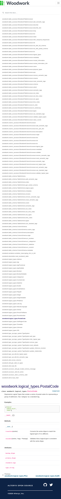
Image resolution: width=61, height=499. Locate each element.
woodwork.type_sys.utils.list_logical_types (14, 354)
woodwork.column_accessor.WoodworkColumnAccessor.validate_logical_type (25, 173)
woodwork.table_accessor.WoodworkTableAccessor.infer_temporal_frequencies (25, 39)
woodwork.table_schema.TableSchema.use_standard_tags (19, 223)
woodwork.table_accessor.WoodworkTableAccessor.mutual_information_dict (25, 63)
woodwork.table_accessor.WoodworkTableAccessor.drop (19, 31)
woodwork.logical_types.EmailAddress (13, 289)
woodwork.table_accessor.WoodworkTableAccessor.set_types (20, 99)
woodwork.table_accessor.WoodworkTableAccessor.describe (20, 25)
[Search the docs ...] (30, 13)
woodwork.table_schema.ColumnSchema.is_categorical (19, 241)
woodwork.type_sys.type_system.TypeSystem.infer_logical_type (21, 339)
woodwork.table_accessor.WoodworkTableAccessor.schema (20, 84)
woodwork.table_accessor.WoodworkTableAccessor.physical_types (22, 69)
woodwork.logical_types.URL (10, 330)
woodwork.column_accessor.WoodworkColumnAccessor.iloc (20, 137)
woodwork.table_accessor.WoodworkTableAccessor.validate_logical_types (24, 117)
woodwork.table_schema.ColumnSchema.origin (16, 235)
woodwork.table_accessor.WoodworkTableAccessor (17, 19)
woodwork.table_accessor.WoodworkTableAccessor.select (19, 87)
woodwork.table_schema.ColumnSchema (14, 226)
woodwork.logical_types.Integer (11, 295)
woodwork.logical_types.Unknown (12, 327)
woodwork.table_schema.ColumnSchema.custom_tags (18, 229)
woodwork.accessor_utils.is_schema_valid (14, 375)
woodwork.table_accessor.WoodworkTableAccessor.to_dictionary (21, 108)
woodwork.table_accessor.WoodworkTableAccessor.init (18, 42)
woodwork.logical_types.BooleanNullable (14, 274)
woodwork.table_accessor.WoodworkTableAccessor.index (19, 36)
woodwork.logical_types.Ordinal (11, 309)
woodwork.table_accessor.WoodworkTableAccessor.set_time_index (22, 96)
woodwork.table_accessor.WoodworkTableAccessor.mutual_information (23, 60)
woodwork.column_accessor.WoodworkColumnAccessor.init (20, 140)
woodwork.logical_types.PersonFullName (14, 312)
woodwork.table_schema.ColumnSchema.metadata (17, 250)
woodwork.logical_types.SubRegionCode (14, 321)
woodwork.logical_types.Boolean (12, 271)
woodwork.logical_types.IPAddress (12, 300)
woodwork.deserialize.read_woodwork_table (15, 256)
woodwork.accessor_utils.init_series (13, 372)
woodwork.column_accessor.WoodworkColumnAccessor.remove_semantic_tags (26, 155)
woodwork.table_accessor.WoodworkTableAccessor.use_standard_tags (23, 114)
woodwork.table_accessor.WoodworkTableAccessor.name (19, 66)
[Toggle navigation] (58, 3)
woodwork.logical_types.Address (12, 259)
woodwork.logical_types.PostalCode (13, 318)
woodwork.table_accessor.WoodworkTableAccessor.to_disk (19, 105)
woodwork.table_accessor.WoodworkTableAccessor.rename (20, 78)
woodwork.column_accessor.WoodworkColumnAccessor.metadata (22, 149)
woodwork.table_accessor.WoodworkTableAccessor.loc (18, 51)
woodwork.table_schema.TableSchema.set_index (17, 209)
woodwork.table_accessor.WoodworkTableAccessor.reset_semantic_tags (24, 81)
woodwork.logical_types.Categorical (13, 277)
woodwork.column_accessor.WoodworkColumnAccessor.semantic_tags (23, 161)
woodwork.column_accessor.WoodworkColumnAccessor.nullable (21, 152)
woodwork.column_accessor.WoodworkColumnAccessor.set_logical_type (24, 164)
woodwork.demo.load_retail (10, 378)
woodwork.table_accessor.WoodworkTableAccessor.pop (19, 72)
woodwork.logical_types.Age (10, 262)
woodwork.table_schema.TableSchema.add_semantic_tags (19, 179)
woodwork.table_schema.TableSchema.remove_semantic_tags (21, 197)
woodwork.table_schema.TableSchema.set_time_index (18, 211)
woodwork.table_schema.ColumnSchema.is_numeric (18, 247)
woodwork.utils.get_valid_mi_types (12, 363)
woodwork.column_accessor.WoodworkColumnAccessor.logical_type (22, 146)
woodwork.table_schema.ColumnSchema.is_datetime (18, 244)
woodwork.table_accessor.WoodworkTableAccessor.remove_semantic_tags (24, 75)
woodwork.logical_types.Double (11, 286)
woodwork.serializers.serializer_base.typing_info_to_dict (19, 253)
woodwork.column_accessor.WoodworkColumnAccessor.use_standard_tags (25, 170)
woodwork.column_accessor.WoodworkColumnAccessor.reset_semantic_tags (25, 158)
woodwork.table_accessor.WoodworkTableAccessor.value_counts (21, 120)
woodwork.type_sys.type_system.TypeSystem (16, 333)
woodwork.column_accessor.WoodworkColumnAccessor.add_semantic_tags (25, 125)
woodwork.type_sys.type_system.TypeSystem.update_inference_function (24, 348)
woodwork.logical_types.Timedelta (12, 324)
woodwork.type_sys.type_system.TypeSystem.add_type (19, 336)
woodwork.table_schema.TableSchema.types (15, 220)
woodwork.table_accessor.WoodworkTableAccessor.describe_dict (21, 28)
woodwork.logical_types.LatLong (12, 303)
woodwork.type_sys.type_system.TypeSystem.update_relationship (22, 351)
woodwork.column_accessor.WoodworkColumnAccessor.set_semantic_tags (24, 167)
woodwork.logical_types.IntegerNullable (14, 297)
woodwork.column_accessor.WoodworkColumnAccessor (19, 122)
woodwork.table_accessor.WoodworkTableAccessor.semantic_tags (22, 90)
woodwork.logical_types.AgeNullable (13, 268)
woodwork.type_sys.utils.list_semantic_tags (15, 357)
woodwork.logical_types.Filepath (12, 292)
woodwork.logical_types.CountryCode (13, 280)
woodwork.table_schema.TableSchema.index (15, 182)
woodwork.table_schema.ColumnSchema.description (18, 232)
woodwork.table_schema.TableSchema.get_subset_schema (20, 185)
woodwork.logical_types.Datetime (12, 283)
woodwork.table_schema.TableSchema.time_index (17, 217)
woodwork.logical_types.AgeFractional (13, 265)
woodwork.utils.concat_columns (11, 360)
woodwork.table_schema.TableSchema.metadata (16, 191)
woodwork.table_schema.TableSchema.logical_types (18, 188)
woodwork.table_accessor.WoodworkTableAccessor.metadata (20, 57)
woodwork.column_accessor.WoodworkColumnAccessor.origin (20, 134)
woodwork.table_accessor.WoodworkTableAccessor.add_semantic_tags (23, 22)
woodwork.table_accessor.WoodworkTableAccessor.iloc (18, 33)
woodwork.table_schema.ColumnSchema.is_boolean (18, 238)
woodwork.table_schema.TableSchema (13, 176)
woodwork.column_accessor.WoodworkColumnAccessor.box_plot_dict (23, 128)
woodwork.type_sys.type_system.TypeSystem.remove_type (20, 342)
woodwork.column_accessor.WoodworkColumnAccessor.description (22, 131)
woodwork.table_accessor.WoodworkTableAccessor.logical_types (21, 54)
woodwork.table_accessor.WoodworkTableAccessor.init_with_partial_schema (25, 48)
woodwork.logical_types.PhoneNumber (13, 315)
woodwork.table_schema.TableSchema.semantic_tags (18, 206)
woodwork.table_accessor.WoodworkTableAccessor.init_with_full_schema (24, 45)
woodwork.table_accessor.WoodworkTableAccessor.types (19, 111)
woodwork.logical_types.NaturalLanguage (14, 306)
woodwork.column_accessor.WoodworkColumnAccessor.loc (20, 143)
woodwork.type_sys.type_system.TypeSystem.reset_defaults (20, 345)
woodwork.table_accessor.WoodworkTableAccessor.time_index (21, 102)
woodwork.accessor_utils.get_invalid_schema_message (19, 369)
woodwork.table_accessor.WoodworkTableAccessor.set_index (20, 93)
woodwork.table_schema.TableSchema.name (15, 203)
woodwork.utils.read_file (9, 366)
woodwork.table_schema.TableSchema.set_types (17, 214)
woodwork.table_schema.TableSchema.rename (16, 194)
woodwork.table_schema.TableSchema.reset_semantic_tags (20, 200)
